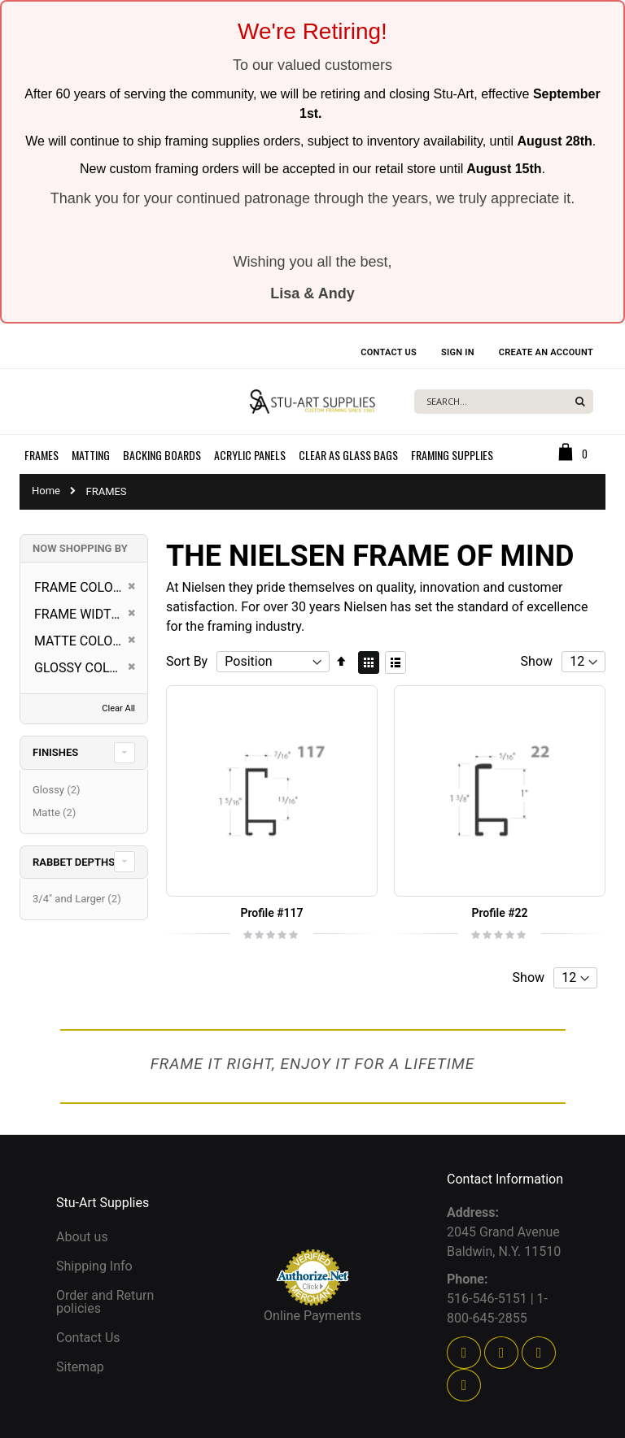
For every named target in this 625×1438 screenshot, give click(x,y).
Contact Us (389, 352)
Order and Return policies (105, 1302)
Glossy (59, 790)
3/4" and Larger (79, 899)
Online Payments (312, 1315)
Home (46, 490)
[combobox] (503, 401)
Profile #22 (499, 912)
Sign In (457, 352)
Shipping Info (94, 1266)
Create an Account (546, 352)
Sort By (187, 661)
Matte (56, 812)
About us (82, 1237)
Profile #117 (271, 912)
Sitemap (80, 1367)
